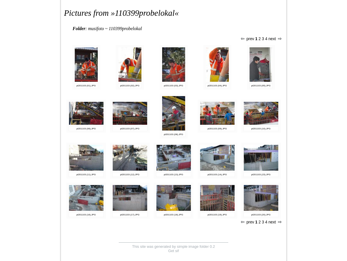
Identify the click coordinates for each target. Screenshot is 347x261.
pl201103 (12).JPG (129, 174)
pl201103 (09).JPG (217, 128)
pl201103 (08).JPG (173, 134)
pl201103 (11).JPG (86, 174)
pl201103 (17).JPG (129, 214)
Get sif (173, 251)
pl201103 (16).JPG (86, 214)
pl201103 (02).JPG (129, 85)
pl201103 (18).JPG (173, 214)
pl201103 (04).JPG (217, 85)
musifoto (96, 28)
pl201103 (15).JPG (261, 174)
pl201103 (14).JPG (217, 174)
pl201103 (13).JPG (173, 174)
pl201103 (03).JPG (173, 85)
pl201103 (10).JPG (261, 128)
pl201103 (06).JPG (86, 128)
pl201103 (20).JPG (261, 214)
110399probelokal (145, 12)
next (274, 39)
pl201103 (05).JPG (261, 85)
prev (247, 39)
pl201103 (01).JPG (86, 85)
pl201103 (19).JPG (217, 214)
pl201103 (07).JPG (129, 128)
